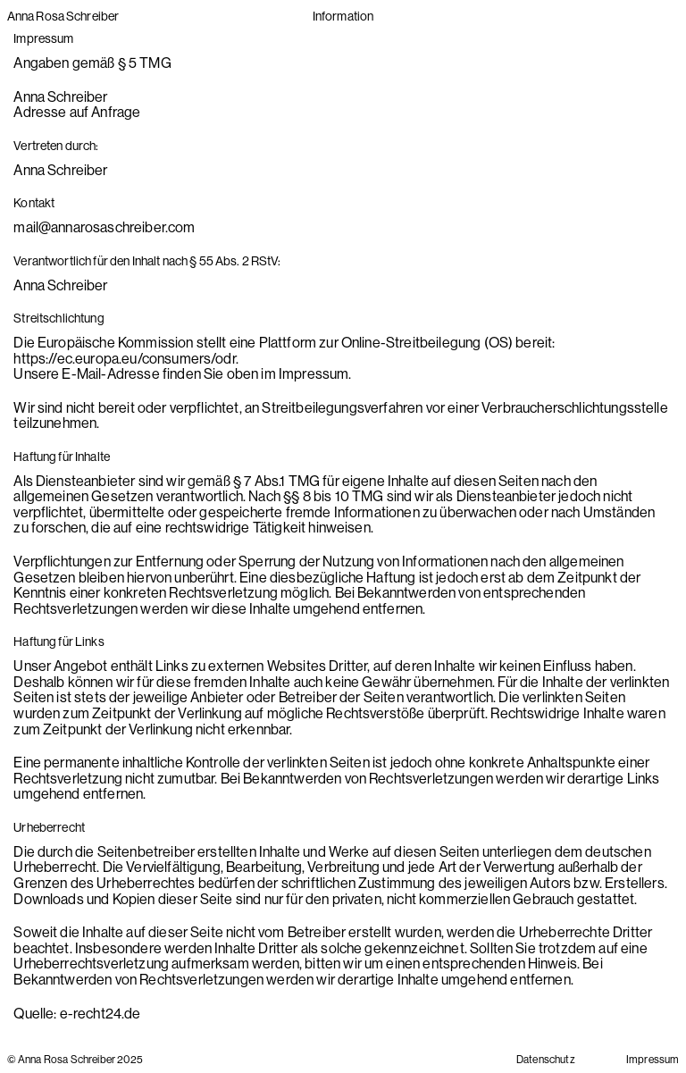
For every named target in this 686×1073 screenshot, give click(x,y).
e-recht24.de (100, 1013)
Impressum (652, 1059)
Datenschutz (545, 1059)
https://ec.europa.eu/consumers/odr (124, 358)
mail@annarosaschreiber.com (104, 227)
